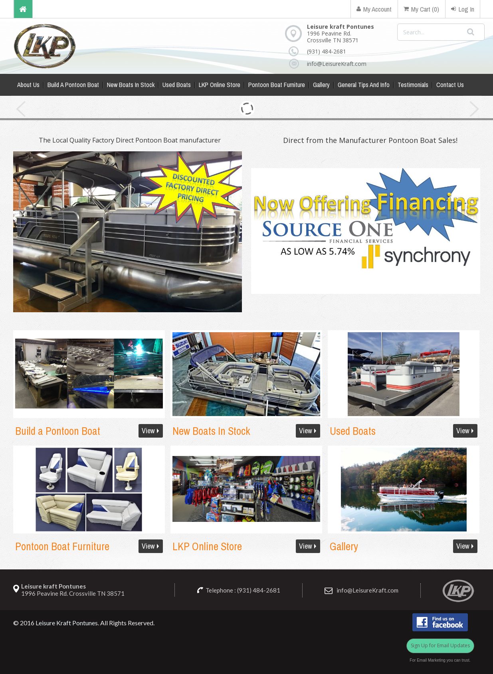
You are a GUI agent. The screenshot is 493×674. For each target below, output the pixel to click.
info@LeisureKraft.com (331, 63)
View (148, 431)
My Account (374, 9)
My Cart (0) (421, 9)
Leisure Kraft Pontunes (67, 622)
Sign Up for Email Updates (440, 645)
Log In (462, 9)
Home (23, 9)
